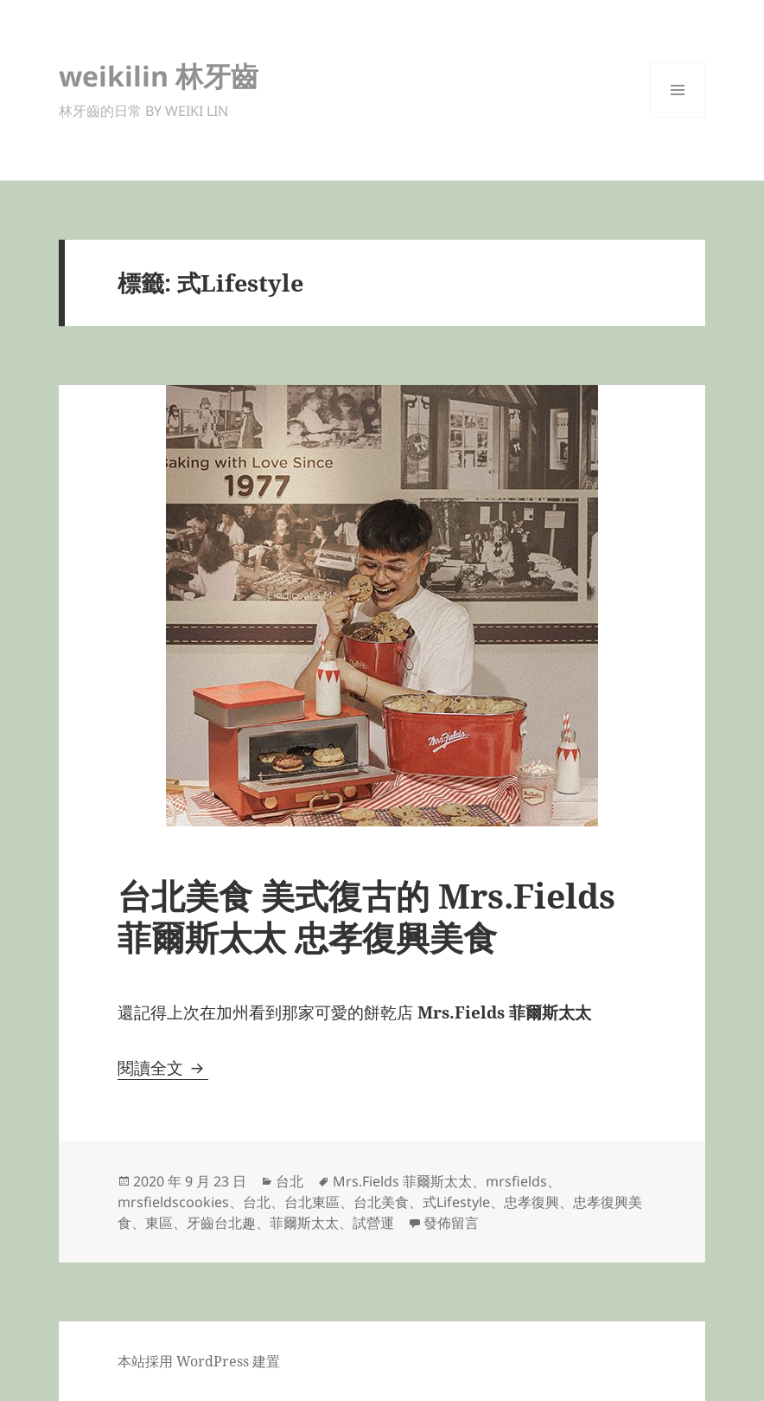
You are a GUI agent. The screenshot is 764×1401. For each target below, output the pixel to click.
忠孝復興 (531, 1201)
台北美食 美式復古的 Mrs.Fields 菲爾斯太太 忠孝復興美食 (366, 916)
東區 (159, 1222)
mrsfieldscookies (173, 1201)
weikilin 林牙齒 (158, 75)
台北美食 (381, 1201)
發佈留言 (451, 1222)
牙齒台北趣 (221, 1222)
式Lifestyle (456, 1201)
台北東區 (312, 1201)
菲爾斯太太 (304, 1222)
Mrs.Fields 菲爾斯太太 (402, 1181)
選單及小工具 (677, 117)
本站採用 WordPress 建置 (199, 1361)
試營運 (373, 1222)
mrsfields (516, 1181)
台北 (289, 1181)
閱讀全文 (163, 1068)
